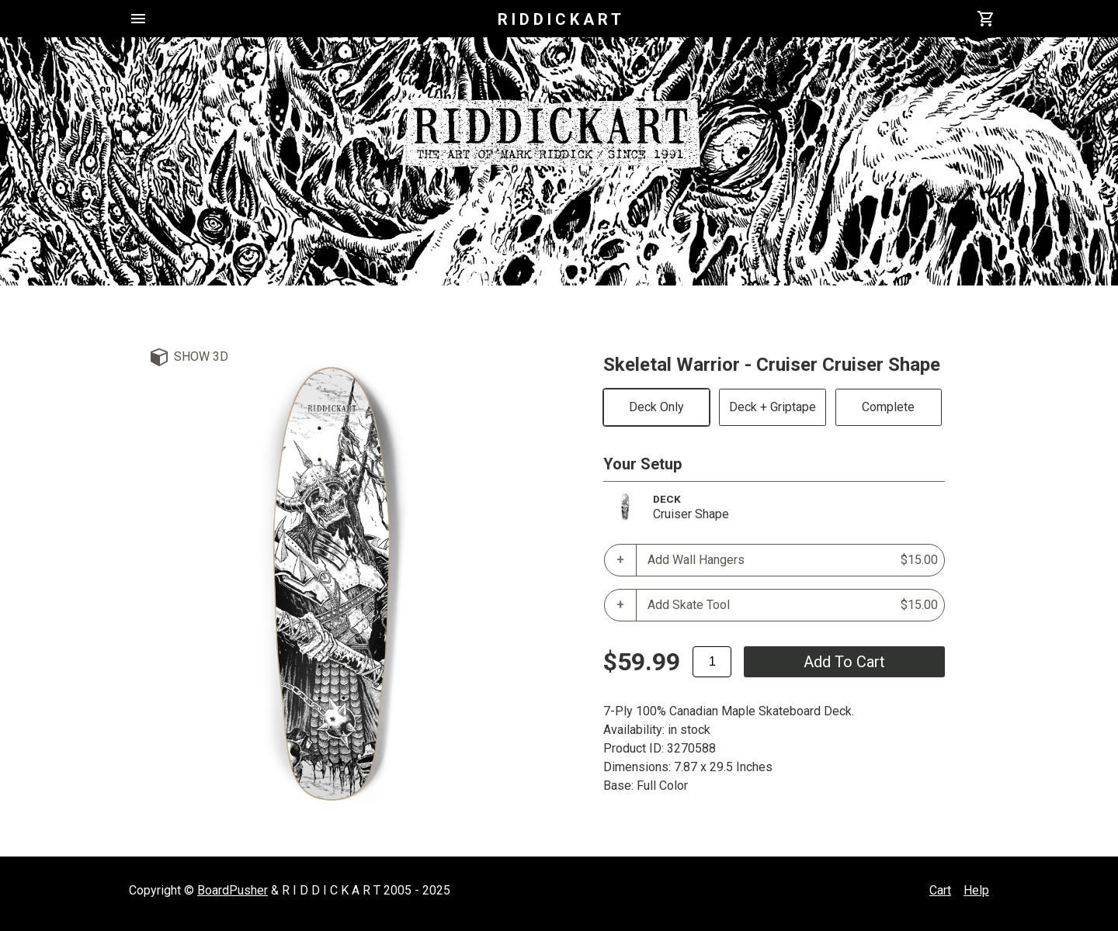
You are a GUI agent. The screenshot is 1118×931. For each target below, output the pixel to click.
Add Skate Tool (793, 605)
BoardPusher (232, 890)
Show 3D (201, 356)
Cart (940, 890)
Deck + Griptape (772, 407)
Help (976, 890)
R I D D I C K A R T (559, 19)
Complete (888, 407)
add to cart (844, 661)
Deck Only (656, 407)
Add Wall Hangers (793, 560)
